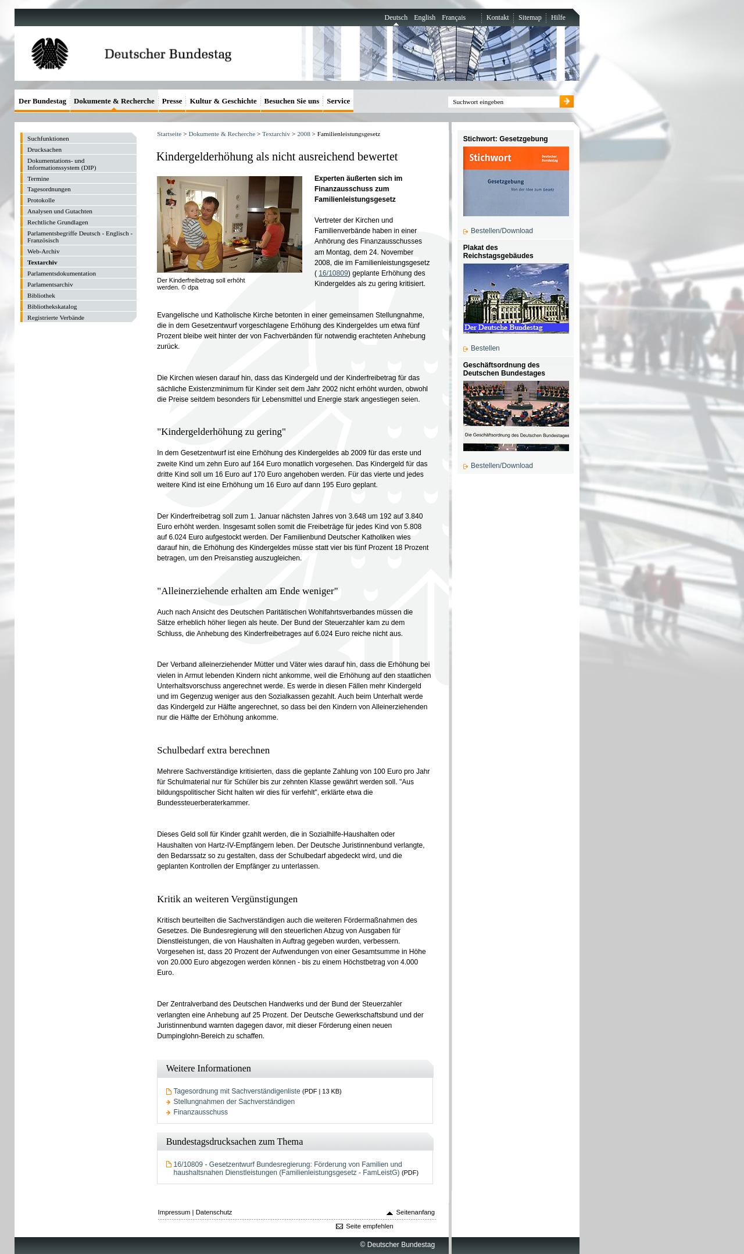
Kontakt (498, 17)
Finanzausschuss (201, 1112)
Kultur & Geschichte (222, 101)
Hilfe (558, 17)
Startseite (169, 133)
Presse (172, 101)
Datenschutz (214, 1212)
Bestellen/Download (502, 231)
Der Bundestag (42, 101)
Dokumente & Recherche (221, 133)
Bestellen (485, 348)
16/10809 (333, 273)
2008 (303, 133)
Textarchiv (276, 133)
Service (338, 101)
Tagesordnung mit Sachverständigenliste (237, 1091)
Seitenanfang (415, 1212)
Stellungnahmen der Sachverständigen (234, 1102)
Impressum (174, 1212)
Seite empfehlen (370, 1226)
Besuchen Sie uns (292, 101)
